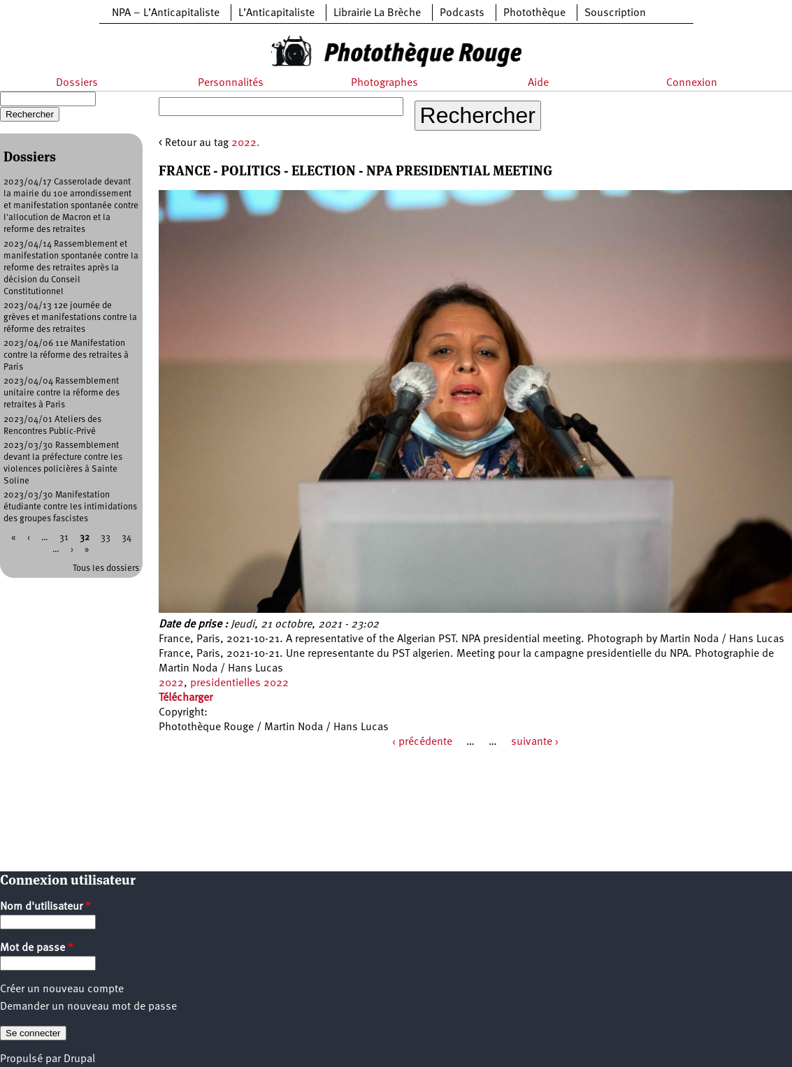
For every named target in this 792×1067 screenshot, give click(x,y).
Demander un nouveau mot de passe (88, 1006)
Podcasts (462, 13)
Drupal (79, 1059)
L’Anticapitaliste (276, 13)
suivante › (535, 742)
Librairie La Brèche (377, 13)
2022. (245, 143)
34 (126, 537)
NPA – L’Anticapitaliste (165, 13)
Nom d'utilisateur (45, 907)
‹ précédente (422, 742)
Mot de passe (36, 948)
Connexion (691, 83)
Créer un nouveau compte (62, 989)
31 (64, 537)
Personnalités (231, 83)
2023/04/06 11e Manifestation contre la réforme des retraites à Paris (66, 355)
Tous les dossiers (106, 568)
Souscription (615, 13)
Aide (538, 83)
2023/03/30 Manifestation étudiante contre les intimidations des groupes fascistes (70, 507)
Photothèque (534, 13)
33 (105, 537)
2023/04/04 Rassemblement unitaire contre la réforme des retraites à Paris (61, 393)
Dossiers (77, 83)
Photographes (384, 83)
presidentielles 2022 (239, 683)
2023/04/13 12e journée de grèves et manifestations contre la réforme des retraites (70, 317)
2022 (171, 683)
